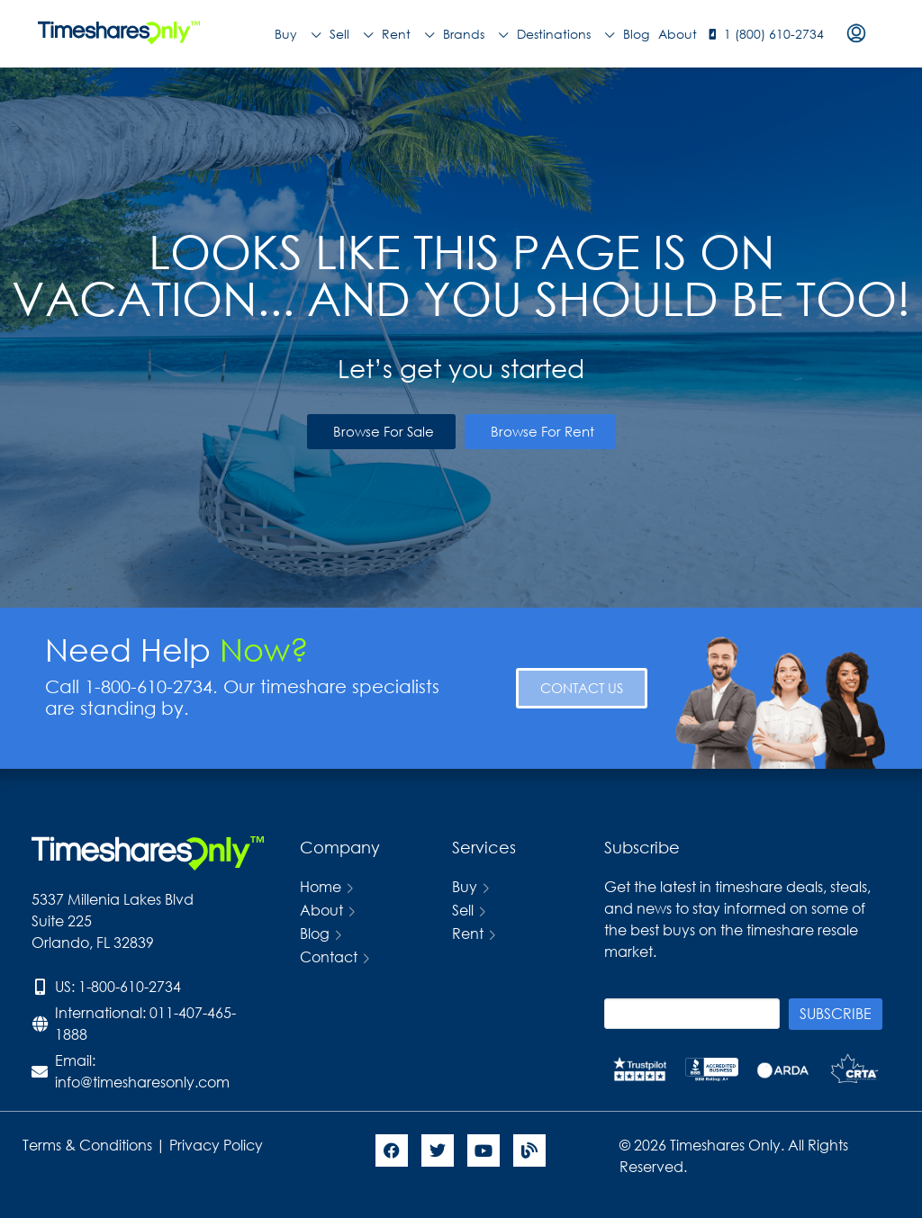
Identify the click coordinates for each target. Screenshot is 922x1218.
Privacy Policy (218, 1144)
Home (320, 886)
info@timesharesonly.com (142, 1081)
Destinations (565, 34)
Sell (351, 34)
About (677, 33)
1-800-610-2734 (129, 986)
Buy (298, 34)
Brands (475, 34)
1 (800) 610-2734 (774, 33)
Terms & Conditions (87, 1144)
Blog (636, 33)
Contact (328, 956)
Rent (408, 34)
